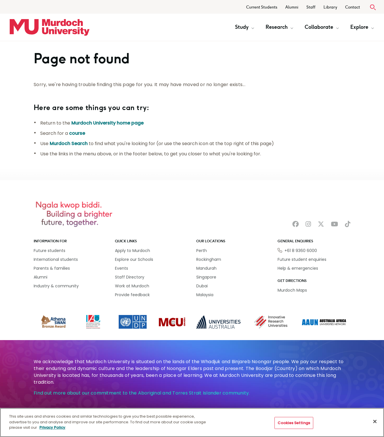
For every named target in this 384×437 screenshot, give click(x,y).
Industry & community (56, 286)
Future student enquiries (302, 259)
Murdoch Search (69, 143)
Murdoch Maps (292, 290)
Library (330, 7)
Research (279, 27)
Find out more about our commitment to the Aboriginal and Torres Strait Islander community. (142, 393)
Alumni (291, 7)
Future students (49, 250)
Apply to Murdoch (132, 250)
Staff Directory (129, 277)
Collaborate (322, 27)
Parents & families (52, 268)
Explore (362, 27)
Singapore (206, 277)
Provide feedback (132, 295)
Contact (352, 7)
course (77, 133)
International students (56, 259)
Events (121, 268)
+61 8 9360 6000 (300, 250)
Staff (311, 7)
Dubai (202, 286)
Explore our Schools (134, 259)
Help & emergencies (298, 268)
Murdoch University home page (107, 123)
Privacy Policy (52, 427)
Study (244, 27)
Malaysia (204, 295)
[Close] (375, 421)
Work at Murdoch (132, 286)
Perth (201, 250)
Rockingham (208, 259)
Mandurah (206, 268)
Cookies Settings (294, 423)
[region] (192, 422)
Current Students (261, 7)
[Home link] (50, 27)
